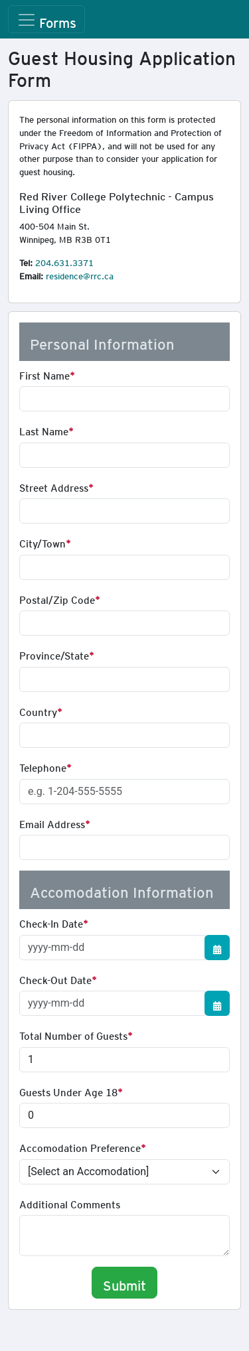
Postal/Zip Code (57, 598)
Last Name (43, 429)
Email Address (52, 822)
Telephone (42, 765)
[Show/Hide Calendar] (217, 947)
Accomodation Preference (80, 1146)
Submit (124, 1282)
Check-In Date (51, 921)
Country (38, 710)
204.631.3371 (64, 260)
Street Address (53, 485)
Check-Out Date (55, 978)
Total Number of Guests (73, 1034)
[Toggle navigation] (46, 19)
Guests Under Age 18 (68, 1090)
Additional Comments (69, 1202)
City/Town (42, 541)
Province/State (54, 653)
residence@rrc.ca (80, 274)
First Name (44, 373)
